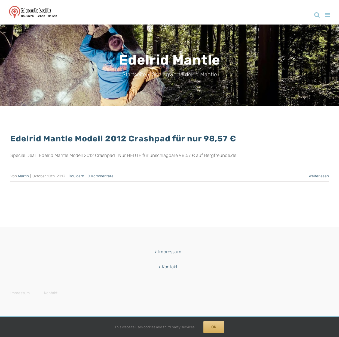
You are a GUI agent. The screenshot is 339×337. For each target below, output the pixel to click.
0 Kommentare (101, 176)
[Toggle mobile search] (317, 15)
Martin (23, 176)
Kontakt (170, 266)
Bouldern (76, 176)
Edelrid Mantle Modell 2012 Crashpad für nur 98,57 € (123, 139)
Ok (213, 327)
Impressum (169, 251)
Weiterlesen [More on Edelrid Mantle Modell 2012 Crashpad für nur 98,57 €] (319, 176)
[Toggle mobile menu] (328, 15)
